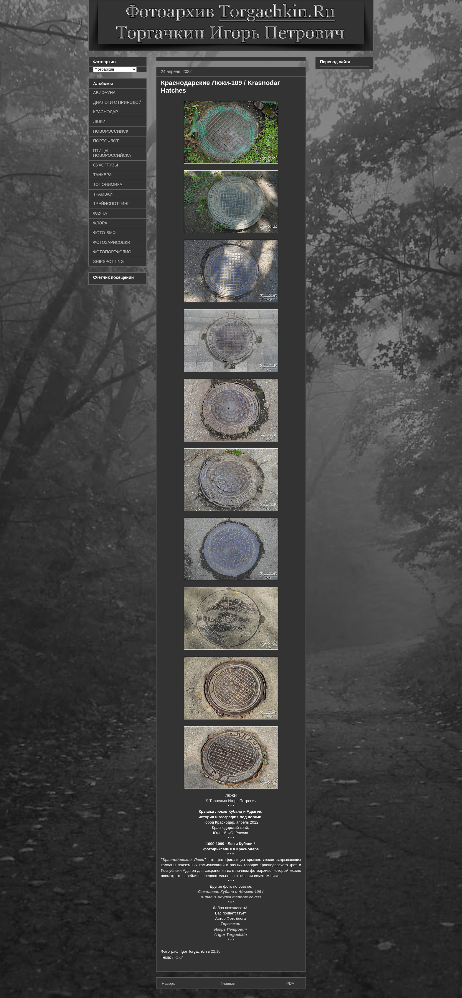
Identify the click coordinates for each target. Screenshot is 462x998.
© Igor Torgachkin (231, 934)
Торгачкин (231, 924)
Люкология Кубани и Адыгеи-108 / (231, 891)
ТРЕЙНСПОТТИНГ (111, 203)
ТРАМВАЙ (103, 194)
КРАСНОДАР (105, 111)
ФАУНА (100, 213)
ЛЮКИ (178, 957)
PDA (290, 983)
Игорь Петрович (231, 929)
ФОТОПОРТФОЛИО (112, 251)
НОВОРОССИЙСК (110, 131)
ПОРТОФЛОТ (106, 141)
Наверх (168, 983)
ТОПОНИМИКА (107, 184)
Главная (228, 983)
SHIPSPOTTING (108, 261)
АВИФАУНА (104, 92)
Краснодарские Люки (183, 859)
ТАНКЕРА (102, 174)
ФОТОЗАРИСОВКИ (111, 242)
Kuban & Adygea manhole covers (231, 897)
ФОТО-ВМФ (104, 232)
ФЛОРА (100, 223)
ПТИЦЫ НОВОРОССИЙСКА (112, 153)
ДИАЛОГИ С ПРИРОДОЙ (117, 102)
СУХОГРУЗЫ (105, 165)
